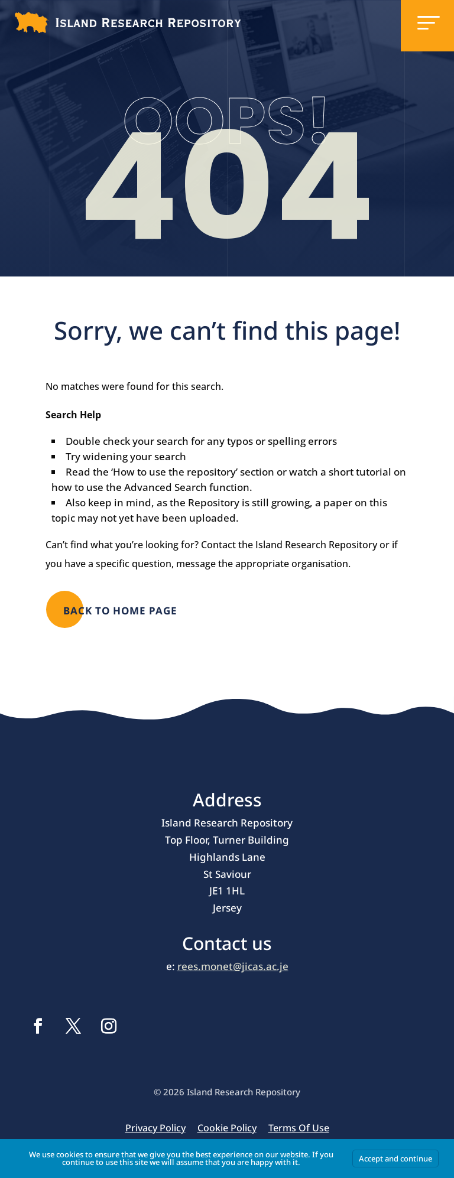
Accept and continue (395, 1158)
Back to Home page (120, 610)
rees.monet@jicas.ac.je (232, 966)
